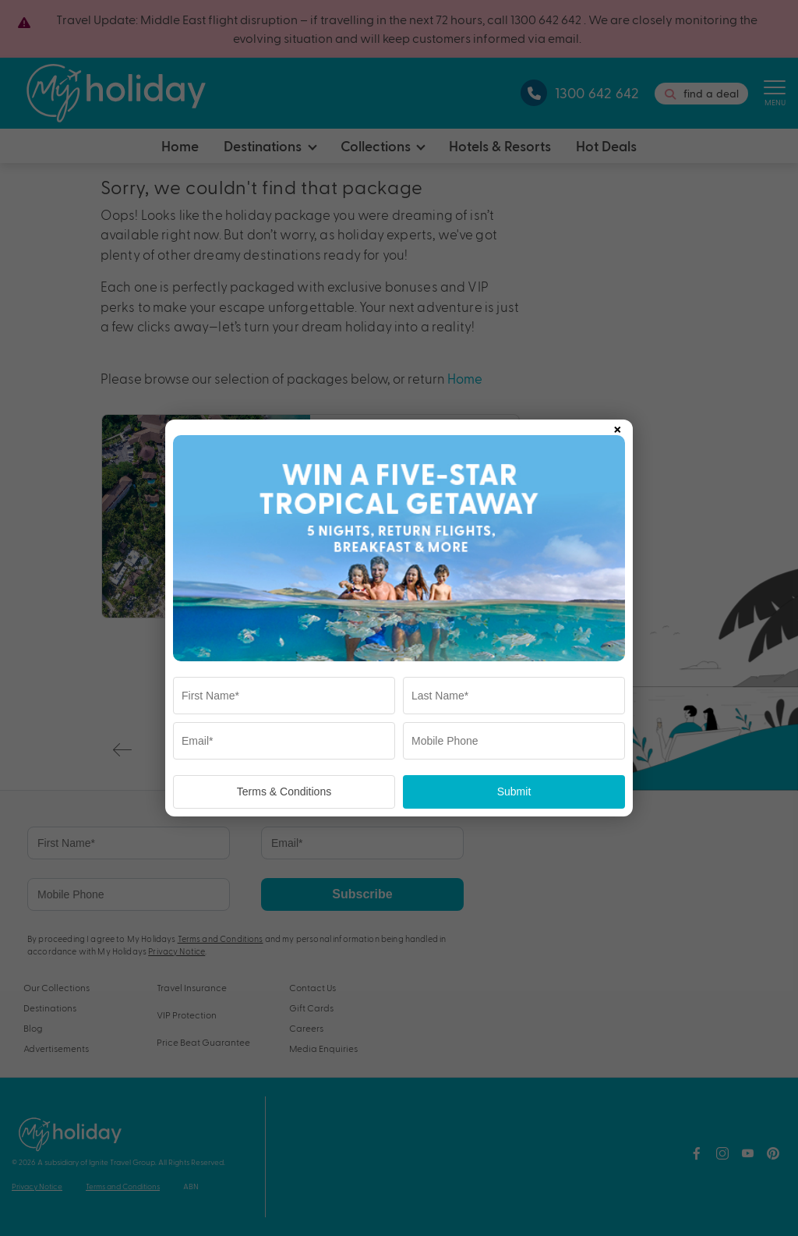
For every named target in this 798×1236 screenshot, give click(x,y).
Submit (514, 791)
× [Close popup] (617, 427)
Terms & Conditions (284, 791)
